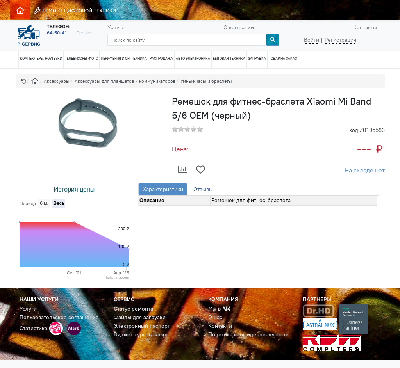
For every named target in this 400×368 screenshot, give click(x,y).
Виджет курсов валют (141, 334)
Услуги (116, 27)
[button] (23, 81)
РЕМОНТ (74, 10)
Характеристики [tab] (163, 189)
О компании (238, 27)
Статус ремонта (133, 308)
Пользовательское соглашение (59, 317)
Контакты (365, 27)
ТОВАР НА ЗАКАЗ (283, 58)
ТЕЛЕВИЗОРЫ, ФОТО (81, 58)
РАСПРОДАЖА (161, 58)
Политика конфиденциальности (248, 334)
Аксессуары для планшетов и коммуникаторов (125, 81)
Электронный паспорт (142, 325)
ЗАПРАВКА (257, 58)
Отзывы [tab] (203, 189)
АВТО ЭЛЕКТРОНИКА (193, 58)
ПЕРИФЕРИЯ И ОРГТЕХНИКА (124, 58)
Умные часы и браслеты (206, 81)
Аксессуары (57, 81)
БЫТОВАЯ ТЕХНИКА (229, 58)
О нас (215, 317)
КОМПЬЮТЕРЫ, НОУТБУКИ (41, 58)
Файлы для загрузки (140, 317)
